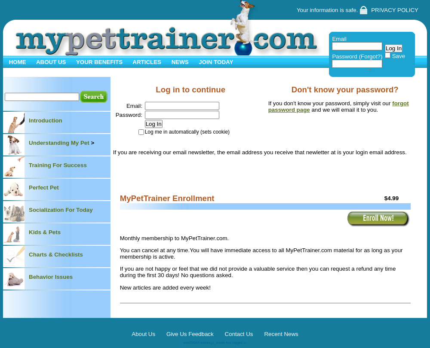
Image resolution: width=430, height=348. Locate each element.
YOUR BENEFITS (99, 62)
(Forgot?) (371, 56)
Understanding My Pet (59, 143)
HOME (16, 62)
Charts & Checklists (56, 254)
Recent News (281, 334)
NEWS (179, 62)
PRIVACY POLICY (394, 10)
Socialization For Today (61, 210)
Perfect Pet (44, 187)
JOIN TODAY (215, 62)
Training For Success (58, 165)
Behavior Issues (51, 277)
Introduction (45, 120)
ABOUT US (50, 62)
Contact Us (239, 334)
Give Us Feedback (190, 334)
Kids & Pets (45, 232)
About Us (143, 334)
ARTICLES (146, 62)
